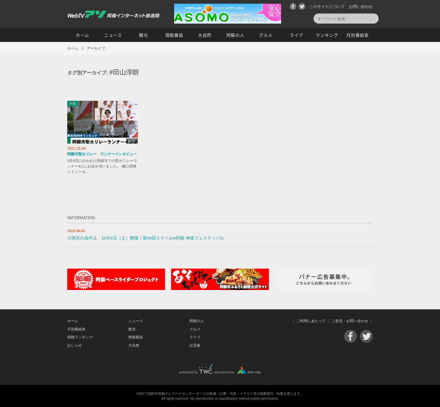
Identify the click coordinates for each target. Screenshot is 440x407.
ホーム (82, 35)
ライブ (296, 35)
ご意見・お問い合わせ (350, 321)
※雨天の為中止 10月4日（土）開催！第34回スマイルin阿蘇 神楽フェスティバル (145, 238)
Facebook (293, 6)
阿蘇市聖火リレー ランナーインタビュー (102, 154)
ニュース (113, 35)
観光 (143, 35)
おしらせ (74, 345)
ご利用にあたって (311, 321)
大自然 (204, 35)
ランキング (327, 35)
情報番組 (174, 35)
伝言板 (194, 345)
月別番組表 (357, 35)
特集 (72, 103)
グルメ (266, 35)
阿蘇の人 (235, 35)
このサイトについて (327, 6)
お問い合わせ (361, 6)
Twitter (302, 6)
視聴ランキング (80, 337)
